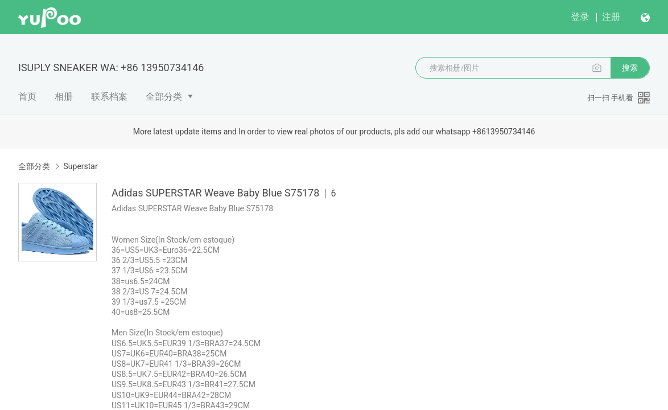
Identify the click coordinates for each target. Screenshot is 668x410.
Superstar (80, 166)
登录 (580, 16)
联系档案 (109, 96)
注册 (611, 16)
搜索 (630, 67)
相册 (64, 96)
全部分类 (164, 96)
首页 (27, 96)
